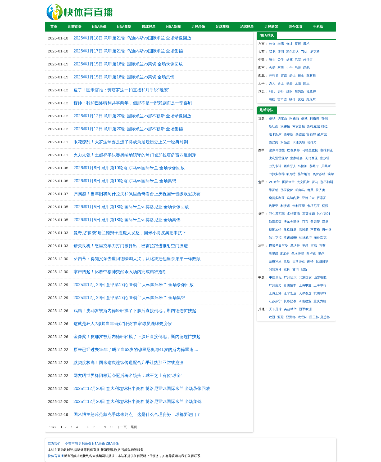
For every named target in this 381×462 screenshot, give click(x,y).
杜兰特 (311, 91)
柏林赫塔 (305, 237)
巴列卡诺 (275, 166)
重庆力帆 (320, 301)
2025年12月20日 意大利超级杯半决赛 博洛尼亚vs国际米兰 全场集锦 (138, 401)
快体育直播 (80, 10)
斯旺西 (273, 126)
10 (111, 427)
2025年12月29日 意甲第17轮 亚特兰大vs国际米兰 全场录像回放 (134, 284)
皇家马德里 (277, 150)
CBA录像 (112, 444)
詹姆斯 (299, 91)
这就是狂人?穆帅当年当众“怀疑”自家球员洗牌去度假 (123, 323)
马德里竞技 (310, 150)
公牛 (281, 59)
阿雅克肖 (275, 269)
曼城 (304, 118)
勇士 (281, 83)
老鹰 (281, 44)
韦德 (272, 99)
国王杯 (314, 317)
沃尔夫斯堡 (292, 222)
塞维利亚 (326, 150)
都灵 (310, 190)
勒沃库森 (275, 222)
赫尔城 (322, 134)
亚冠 (280, 317)
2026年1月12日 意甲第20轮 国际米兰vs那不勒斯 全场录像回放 (132, 116)
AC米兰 (274, 182)
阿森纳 (294, 118)
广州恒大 (290, 277)
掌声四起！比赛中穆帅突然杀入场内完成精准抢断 (120, 271)
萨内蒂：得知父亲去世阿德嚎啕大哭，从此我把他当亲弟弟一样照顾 (137, 258)
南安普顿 (298, 126)
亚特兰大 (308, 198)
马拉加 (302, 166)
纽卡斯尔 (275, 134)
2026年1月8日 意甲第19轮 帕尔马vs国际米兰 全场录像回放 (129, 168)
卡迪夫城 (298, 142)
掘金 (301, 75)
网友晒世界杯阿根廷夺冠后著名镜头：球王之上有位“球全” (128, 375)
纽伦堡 (327, 230)
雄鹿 (289, 59)
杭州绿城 (320, 293)
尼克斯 (315, 52)
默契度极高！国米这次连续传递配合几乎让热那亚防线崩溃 (129, 362)
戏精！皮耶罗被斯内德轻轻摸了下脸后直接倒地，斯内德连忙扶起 (135, 310)
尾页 (134, 427)
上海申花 (320, 285)
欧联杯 (302, 317)
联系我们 (54, 444)
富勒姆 (311, 134)
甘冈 (295, 269)
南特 (310, 261)
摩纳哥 (295, 245)
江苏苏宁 (275, 301)
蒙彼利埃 (275, 261)
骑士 (272, 59)
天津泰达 (305, 293)
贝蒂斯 (326, 166)
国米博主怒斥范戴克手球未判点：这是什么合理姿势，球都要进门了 (137, 414)
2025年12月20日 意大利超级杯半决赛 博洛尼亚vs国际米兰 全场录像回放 (142, 388)
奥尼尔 (311, 99)
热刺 (324, 118)
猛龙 (272, 52)
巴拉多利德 (277, 174)
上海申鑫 (305, 285)
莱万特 (291, 174)
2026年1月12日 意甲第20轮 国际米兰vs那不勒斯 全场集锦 (128, 129)
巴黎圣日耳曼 (278, 245)
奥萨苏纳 (319, 174)
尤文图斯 (303, 182)
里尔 (321, 253)
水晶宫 (285, 142)
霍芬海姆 (308, 214)
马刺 (298, 67)
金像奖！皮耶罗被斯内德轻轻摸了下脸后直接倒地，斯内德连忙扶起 (137, 336)
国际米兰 (288, 182)
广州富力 (275, 285)
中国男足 (275, 277)
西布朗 (288, 134)
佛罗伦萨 (286, 190)
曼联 (272, 118)
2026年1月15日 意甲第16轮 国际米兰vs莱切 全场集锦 (124, 77)
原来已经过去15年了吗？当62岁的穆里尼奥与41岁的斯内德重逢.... (136, 349)
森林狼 (311, 75)
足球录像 (85, 444)
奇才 (289, 44)
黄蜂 (298, 44)
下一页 (122, 427)
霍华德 (282, 99)
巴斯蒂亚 (298, 261)
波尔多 (284, 253)
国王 (306, 83)
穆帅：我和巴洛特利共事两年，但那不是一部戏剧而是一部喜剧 (133, 103)
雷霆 (284, 75)
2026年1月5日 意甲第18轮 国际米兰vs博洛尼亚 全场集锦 (127, 219)
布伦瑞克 (320, 237)
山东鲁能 (320, 277)
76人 (304, 52)
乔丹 (281, 91)
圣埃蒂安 (297, 253)
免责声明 (71, 444)
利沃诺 (285, 206)
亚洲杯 (291, 317)
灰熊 (281, 67)
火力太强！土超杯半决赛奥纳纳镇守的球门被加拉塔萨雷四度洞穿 (135, 155)
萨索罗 (321, 198)
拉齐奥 (320, 190)
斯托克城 (313, 126)
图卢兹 (311, 253)
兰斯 (287, 261)
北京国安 (305, 277)
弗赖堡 (303, 230)
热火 (272, 44)
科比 (272, 91)
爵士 (292, 75)
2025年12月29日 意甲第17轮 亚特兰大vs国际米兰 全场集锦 (129, 297)
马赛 (322, 245)
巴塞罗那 (293, 150)
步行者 (308, 59)
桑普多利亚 (277, 198)
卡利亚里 (298, 206)
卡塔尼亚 (313, 206)
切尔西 (282, 118)
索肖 (287, 269)
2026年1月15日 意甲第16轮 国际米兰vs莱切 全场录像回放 (128, 64)
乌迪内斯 (293, 198)
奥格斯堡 (290, 230)
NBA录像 (98, 444)
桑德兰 (300, 134)
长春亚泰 (290, 301)
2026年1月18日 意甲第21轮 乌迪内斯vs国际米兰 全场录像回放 (132, 38)
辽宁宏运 (290, 293)
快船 (289, 83)
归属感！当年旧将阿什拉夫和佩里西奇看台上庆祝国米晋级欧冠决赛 (137, 194)
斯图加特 (275, 230)
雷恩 (314, 245)
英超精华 (290, 309)
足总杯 (325, 317)
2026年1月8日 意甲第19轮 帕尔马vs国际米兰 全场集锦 (125, 181)
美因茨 (315, 222)
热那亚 (273, 206)
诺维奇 (312, 142)
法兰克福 (275, 237)
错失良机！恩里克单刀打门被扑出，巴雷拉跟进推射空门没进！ (133, 245)
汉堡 (325, 222)
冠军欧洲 (305, 309)
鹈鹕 (306, 67)
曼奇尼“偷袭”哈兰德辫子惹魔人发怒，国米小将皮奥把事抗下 (130, 232)
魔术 (306, 44)
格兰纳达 (304, 174)
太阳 (298, 83)
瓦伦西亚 (311, 158)
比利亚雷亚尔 (278, 158)
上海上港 (275, 293)
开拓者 (274, 75)
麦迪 (301, 99)
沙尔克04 (323, 214)
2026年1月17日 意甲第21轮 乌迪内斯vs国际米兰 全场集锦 (128, 51)
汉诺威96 (290, 237)
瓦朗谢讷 (322, 261)
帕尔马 (300, 190)
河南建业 (305, 301)
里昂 (305, 245)
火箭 (272, 67)
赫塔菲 (314, 166)
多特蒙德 (293, 214)
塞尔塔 (324, 158)
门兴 (305, 222)
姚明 (289, 91)
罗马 (315, 182)
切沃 (325, 206)
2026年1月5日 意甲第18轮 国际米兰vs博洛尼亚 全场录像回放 (131, 207)
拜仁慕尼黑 (277, 214)
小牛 (289, 67)
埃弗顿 (285, 126)
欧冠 (272, 317)
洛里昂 (273, 253)
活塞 (298, 59)
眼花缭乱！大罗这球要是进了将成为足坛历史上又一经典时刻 (131, 142)
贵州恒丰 (290, 285)
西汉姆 (273, 142)
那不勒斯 (326, 182)
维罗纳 (273, 190)
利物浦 (314, 118)
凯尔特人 (292, 52)
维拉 (324, 126)
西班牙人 (290, 166)
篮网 (281, 52)
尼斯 (304, 269)
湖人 (272, 83)
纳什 (292, 99)
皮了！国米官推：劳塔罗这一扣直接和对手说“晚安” (122, 90)
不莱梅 (315, 230)
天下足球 (275, 309)
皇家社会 (296, 158)
